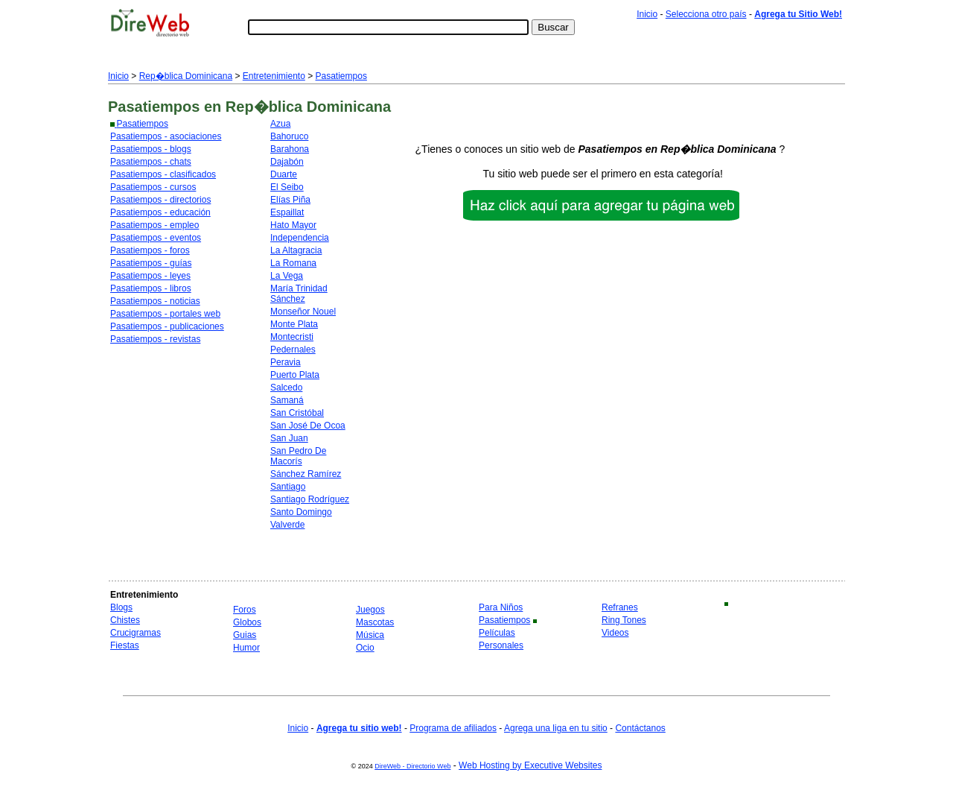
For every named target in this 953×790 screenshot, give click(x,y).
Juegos (370, 609)
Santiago (287, 486)
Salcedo (286, 387)
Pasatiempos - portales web (165, 314)
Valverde (287, 524)
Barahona (289, 149)
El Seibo (287, 187)
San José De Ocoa (307, 425)
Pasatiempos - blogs (150, 149)
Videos (615, 633)
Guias (244, 635)
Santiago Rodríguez (309, 499)
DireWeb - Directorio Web (412, 766)
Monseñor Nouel (303, 311)
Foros (244, 609)
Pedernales (293, 349)
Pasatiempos (341, 76)
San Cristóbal (297, 413)
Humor (246, 647)
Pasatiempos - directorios (160, 200)
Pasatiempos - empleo (154, 225)
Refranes (620, 607)
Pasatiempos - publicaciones (167, 326)
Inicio (647, 14)
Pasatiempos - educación (160, 212)
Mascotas (375, 622)
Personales (501, 645)
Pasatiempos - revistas (155, 339)
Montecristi (291, 337)
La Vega (286, 276)
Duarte (283, 174)
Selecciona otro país (706, 14)
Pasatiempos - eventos (155, 238)
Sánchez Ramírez (305, 474)
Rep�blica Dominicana (185, 76)
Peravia (285, 362)
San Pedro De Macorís (298, 456)
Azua (280, 123)
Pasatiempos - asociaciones (165, 136)
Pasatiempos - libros (150, 288)
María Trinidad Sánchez (299, 293)
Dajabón (287, 162)
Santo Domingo (301, 512)
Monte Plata (294, 324)
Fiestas (124, 645)
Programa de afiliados (453, 728)
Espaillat (287, 212)
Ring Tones (624, 620)
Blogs (121, 607)
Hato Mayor (293, 225)
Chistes (125, 620)
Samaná (287, 400)
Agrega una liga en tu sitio (556, 728)
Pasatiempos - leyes (150, 276)
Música (370, 635)
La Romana (293, 263)
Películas (497, 633)
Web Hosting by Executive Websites (530, 765)
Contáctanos (640, 728)
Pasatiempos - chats (150, 162)
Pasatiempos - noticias (155, 301)
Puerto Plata (294, 375)
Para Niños (501, 607)
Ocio (365, 647)
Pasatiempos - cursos (153, 187)
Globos (247, 622)
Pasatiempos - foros (150, 250)
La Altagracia (296, 250)
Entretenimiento (274, 76)
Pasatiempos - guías (150, 263)
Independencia (299, 238)
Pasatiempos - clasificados (163, 174)
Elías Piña (290, 200)
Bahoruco (289, 136)
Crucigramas (135, 633)
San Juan (289, 438)
